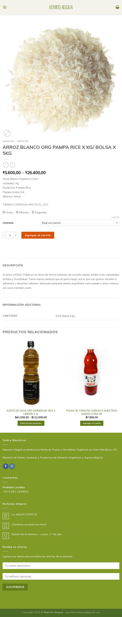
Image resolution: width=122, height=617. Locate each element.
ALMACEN (8, 141)
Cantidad (8, 222)
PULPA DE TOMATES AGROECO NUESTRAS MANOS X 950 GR (91, 412)
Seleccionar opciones (31, 423)
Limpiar (115, 217)
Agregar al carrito (38, 235)
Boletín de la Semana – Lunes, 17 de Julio (37, 534)
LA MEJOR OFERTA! (24, 514)
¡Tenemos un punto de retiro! (29, 524)
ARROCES (22, 141)
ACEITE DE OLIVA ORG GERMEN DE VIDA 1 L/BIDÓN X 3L (31, 412)
